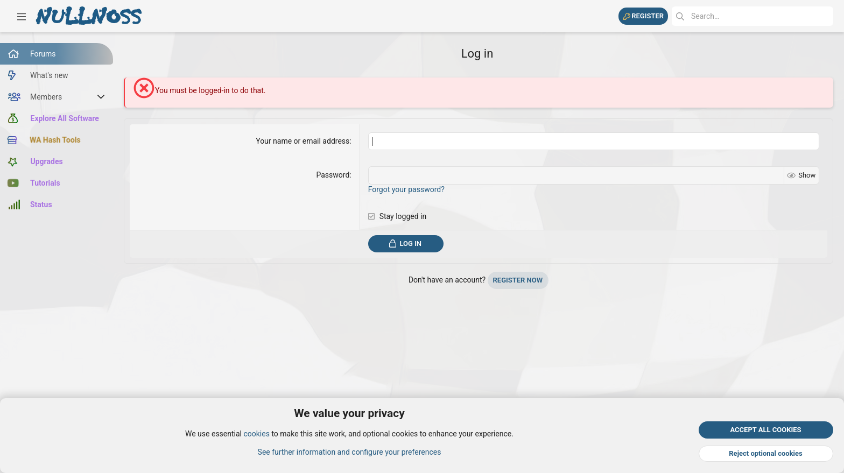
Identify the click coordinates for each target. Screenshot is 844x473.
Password (332, 175)
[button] (21, 16)
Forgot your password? (406, 189)
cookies (256, 434)
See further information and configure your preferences (349, 452)
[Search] (752, 16)
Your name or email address (302, 141)
